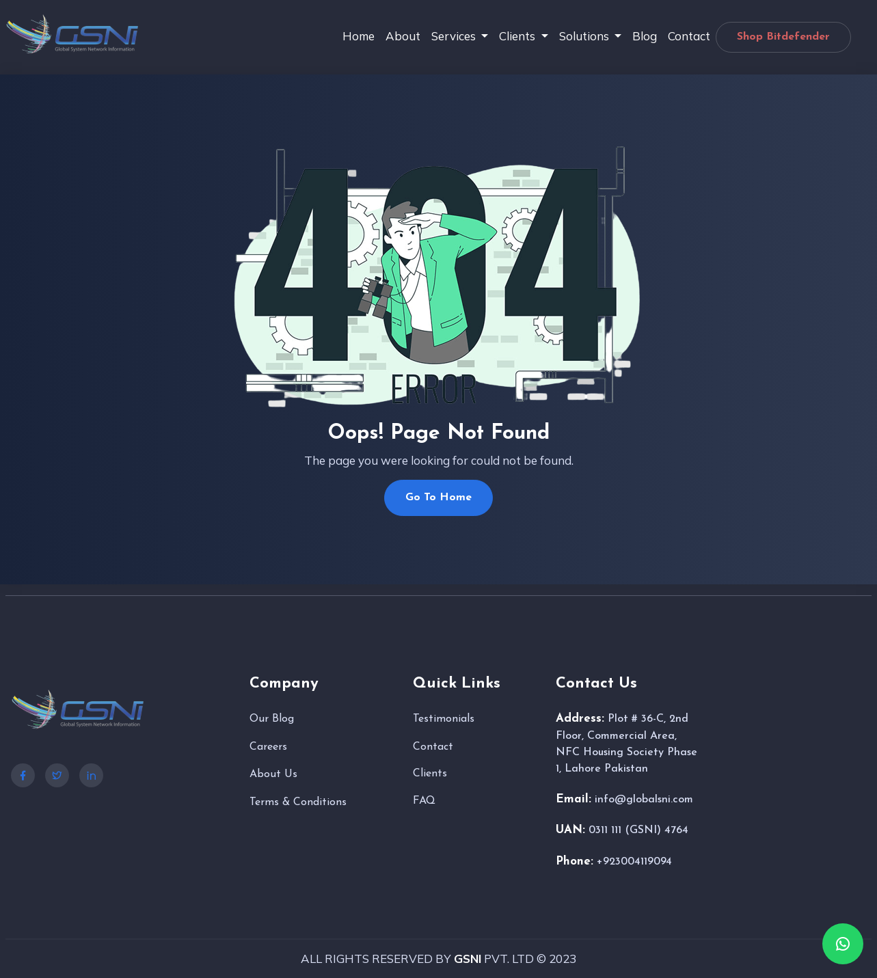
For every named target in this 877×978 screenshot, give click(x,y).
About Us (273, 774)
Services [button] (454, 36)
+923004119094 (634, 861)
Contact (689, 36)
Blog (644, 36)
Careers (268, 747)
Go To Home (438, 497)
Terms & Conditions (298, 802)
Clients (430, 773)
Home (358, 36)
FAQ (424, 801)
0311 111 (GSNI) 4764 (638, 830)
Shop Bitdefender (783, 36)
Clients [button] (518, 36)
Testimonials (443, 719)
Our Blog (271, 719)
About (403, 36)
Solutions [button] (585, 36)
